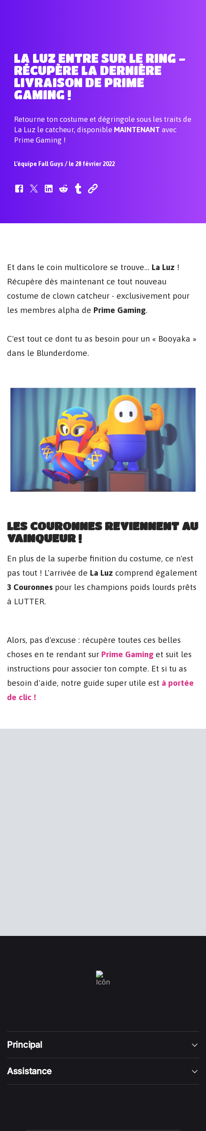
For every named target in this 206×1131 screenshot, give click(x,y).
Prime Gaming (127, 653)
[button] (19, 192)
